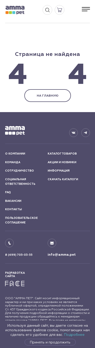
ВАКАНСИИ (13, 201)
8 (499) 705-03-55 (18, 254)
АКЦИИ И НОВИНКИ (62, 162)
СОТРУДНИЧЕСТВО (19, 170)
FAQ (8, 192)
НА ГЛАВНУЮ (48, 95)
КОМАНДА (12, 162)
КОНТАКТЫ (13, 209)
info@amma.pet (62, 255)
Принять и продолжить (50, 342)
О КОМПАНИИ (15, 153)
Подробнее (74, 334)
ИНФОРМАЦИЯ (59, 170)
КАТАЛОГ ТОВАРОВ (62, 153)
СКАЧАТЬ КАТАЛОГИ (63, 179)
